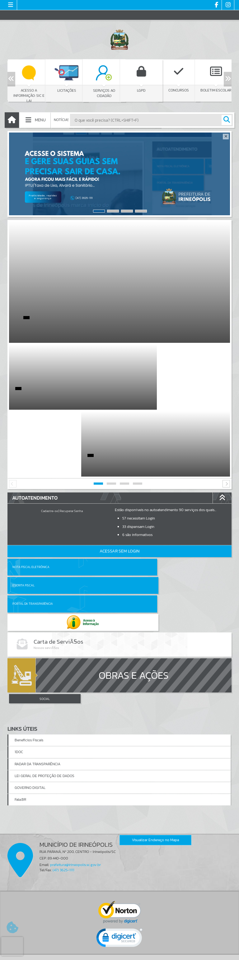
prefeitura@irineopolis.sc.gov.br (75, 765)
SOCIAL (45, 599)
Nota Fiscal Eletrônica (30, 500)
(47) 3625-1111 (63, 770)
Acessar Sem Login (119, 484)
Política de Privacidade (119, 953)
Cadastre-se (49, 444)
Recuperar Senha (71, 444)
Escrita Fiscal (135, 500)
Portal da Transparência (32, 518)
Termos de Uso (120, 948)
